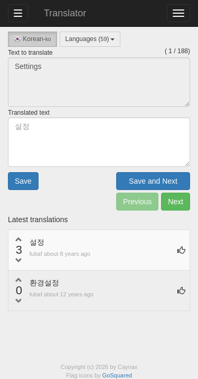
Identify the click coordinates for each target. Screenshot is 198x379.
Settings (99, 82)
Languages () (90, 39)
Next (175, 201)
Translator (65, 13)
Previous (137, 201)
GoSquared (117, 375)
